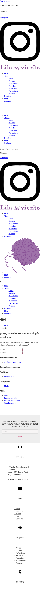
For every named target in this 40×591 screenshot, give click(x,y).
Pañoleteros (13, 83)
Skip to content (5, 1)
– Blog (16, 516)
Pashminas (13, 89)
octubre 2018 (9, 377)
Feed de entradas (10, 398)
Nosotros (7, 96)
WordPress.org (9, 403)
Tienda (6, 76)
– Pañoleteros (19, 553)
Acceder (7, 396)
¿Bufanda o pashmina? (13, 362)
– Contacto (18, 519)
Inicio (6, 73)
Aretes (11, 78)
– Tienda (17, 514)
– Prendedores (20, 561)
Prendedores (13, 91)
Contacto (7, 101)
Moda (6, 386)
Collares (12, 81)
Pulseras (12, 94)
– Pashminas (19, 558)
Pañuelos (12, 86)
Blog (6, 99)
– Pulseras (18, 563)
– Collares (18, 550)
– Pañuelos (18, 555)
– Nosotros (18, 511)
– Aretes (17, 548)
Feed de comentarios (12, 401)
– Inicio (17, 509)
